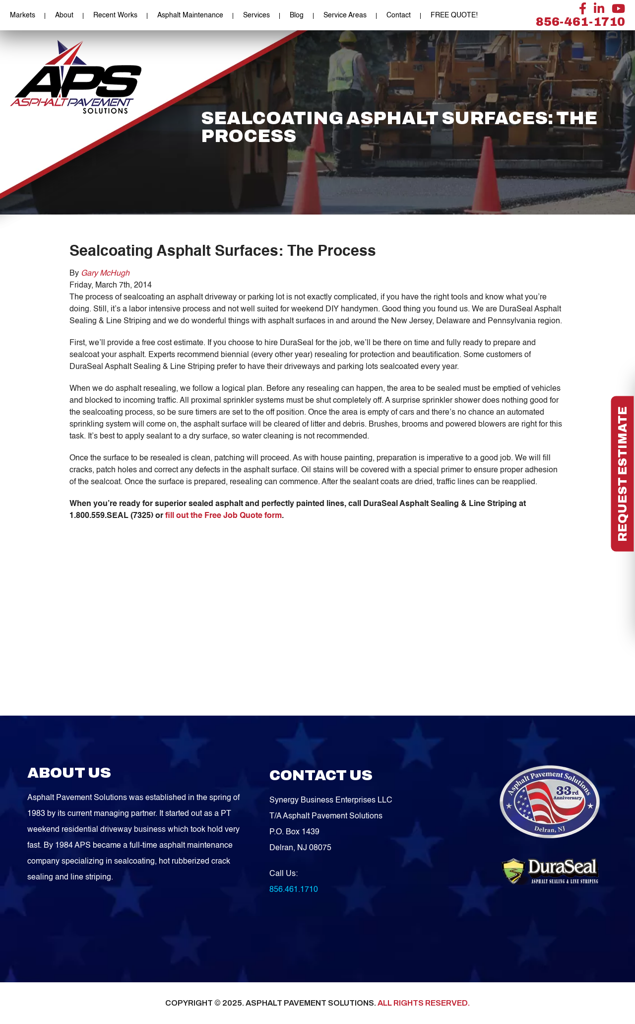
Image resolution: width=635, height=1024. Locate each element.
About (64, 15)
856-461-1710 (580, 22)
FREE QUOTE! (454, 15)
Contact (398, 15)
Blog (297, 15)
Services (256, 15)
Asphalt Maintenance (190, 15)
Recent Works (115, 15)
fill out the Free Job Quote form (223, 516)
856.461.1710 (293, 890)
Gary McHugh (105, 274)
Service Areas (345, 15)
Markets (22, 15)
